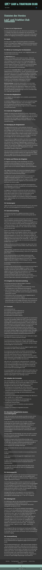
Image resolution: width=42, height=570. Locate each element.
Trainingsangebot (15, 561)
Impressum (20, 562)
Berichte (7, 561)
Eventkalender (24, 561)
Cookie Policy (32, 561)
